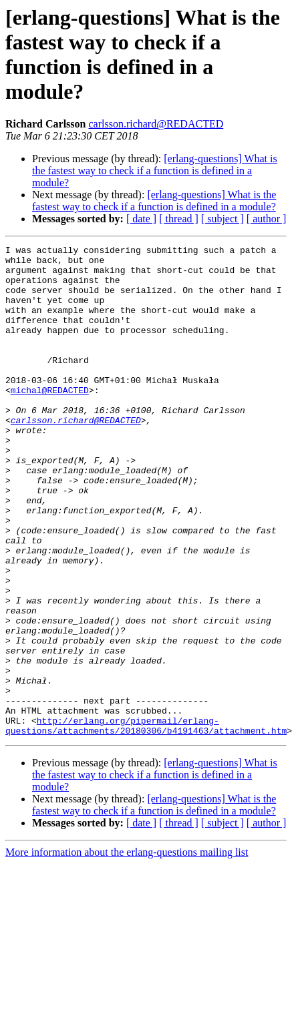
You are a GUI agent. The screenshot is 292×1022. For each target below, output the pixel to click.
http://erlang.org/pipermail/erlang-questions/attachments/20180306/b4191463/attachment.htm (146, 822)
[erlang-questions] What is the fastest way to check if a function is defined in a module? (154, 170)
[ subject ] (222, 218)
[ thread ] (178, 218)
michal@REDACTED (50, 420)
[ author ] (267, 218)
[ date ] (141, 218)
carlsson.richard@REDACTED (155, 124)
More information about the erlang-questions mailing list (126, 950)
